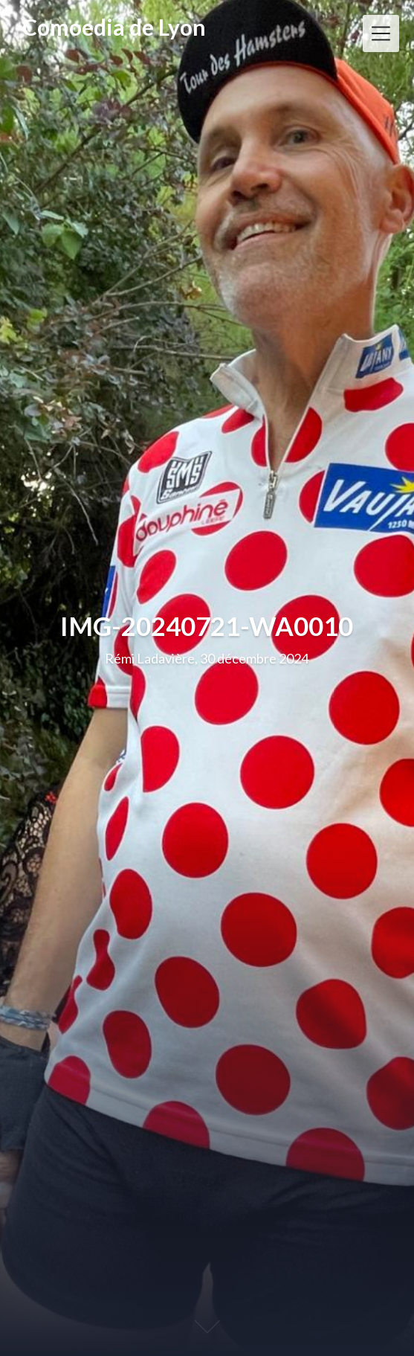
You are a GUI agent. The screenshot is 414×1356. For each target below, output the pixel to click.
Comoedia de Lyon (114, 27)
